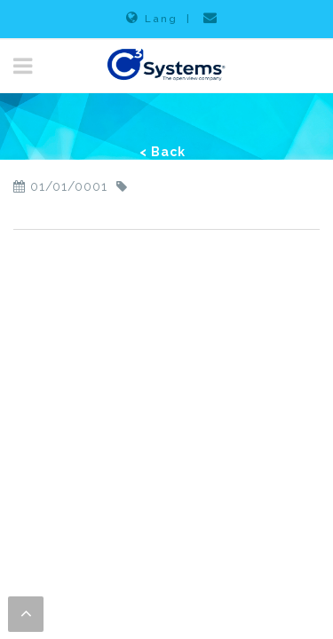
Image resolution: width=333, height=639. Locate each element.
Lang (152, 18)
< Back (162, 152)
